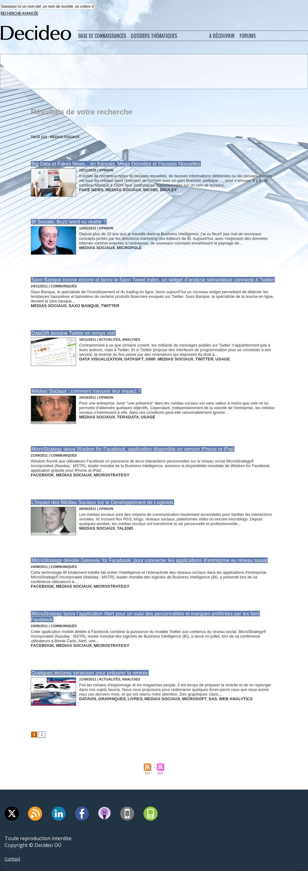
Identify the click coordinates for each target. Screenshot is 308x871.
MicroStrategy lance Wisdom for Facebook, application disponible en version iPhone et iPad (125, 445)
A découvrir (222, 36)
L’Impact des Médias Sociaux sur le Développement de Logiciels (97, 497)
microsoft (175, 683)
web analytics (210, 683)
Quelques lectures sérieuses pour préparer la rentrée (85, 658)
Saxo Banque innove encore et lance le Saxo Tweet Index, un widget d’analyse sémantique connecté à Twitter (144, 278)
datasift (124, 356)
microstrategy (98, 470)
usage (198, 356)
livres (126, 683)
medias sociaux (116, 189)
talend (117, 522)
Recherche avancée (19, 14)
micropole (121, 247)
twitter (96, 304)
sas (190, 683)
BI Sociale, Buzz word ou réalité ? (65, 221)
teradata (120, 413)
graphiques (106, 683)
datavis (86, 683)
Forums (248, 36)
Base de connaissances (102, 36)
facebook (40, 470)
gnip (138, 356)
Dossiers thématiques (154, 36)
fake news (89, 189)
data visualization (97, 356)
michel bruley (146, 189)
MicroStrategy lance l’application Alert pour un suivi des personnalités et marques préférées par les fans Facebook (148, 606)
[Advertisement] (154, 72)
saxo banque (74, 304)
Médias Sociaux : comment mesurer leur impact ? (82, 388)
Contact (13, 843)
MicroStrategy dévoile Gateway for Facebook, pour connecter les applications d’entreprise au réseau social (140, 554)
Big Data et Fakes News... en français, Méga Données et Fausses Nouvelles (109, 164)
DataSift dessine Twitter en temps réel (70, 330)
